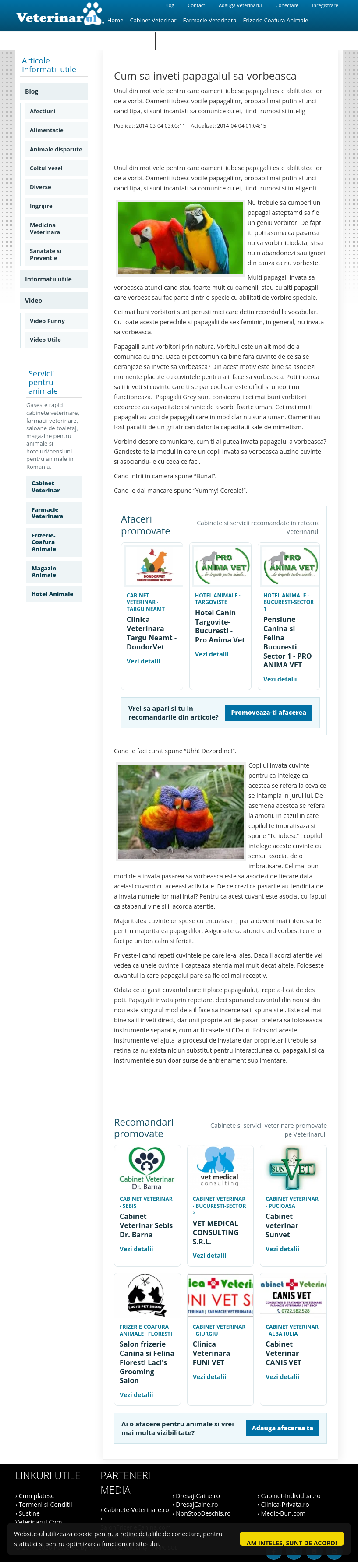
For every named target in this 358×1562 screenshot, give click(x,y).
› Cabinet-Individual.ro (289, 1496)
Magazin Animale (129, 38)
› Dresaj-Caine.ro (196, 1496)
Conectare (287, 5)
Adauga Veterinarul (240, 5)
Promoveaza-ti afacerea (268, 712)
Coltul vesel (46, 168)
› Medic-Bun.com (282, 1513)
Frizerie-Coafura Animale (44, 542)
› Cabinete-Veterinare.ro (134, 1510)
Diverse (40, 187)
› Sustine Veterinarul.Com (38, 1517)
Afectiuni (43, 111)
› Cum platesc (34, 1496)
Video (33, 300)
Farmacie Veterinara (209, 20)
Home (115, 20)
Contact (196, 5)
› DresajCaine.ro (195, 1504)
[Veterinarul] (59, 15)
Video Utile (45, 340)
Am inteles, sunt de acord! (292, 1542)
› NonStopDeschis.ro (202, 1513)
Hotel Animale (177, 38)
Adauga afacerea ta (282, 1428)
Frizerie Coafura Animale (275, 20)
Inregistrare (325, 5)
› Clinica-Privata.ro (283, 1504)
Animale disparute (56, 149)
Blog (169, 5)
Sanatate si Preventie (45, 254)
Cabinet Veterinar (153, 20)
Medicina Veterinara (45, 228)
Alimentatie (47, 130)
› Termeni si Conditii (43, 1504)
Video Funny (47, 321)
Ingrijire (41, 206)
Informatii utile (48, 279)
